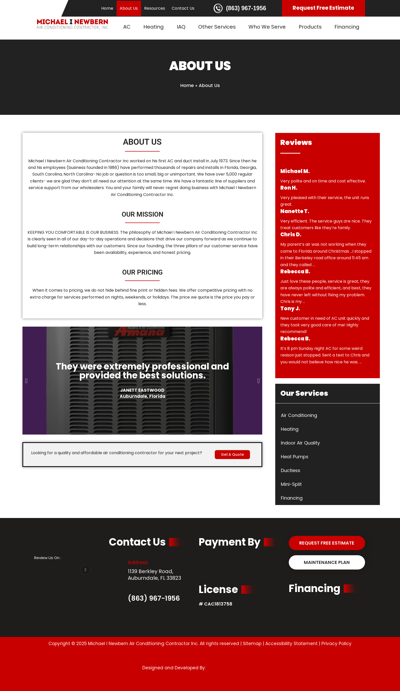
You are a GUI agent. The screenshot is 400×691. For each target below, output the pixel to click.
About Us (129, 8)
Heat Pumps (294, 456)
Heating (153, 26)
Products (310, 26)
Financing (346, 26)
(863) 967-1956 (246, 8)
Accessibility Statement (291, 643)
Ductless (290, 470)
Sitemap (252, 643)
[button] (26, 380)
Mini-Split (291, 484)
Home (107, 8)
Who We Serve (267, 26)
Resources (154, 8)
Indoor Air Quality (300, 443)
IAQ (181, 26)
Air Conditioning (299, 415)
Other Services (217, 26)
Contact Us (183, 8)
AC (127, 26)
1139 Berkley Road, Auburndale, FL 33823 (154, 575)
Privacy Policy (336, 643)
